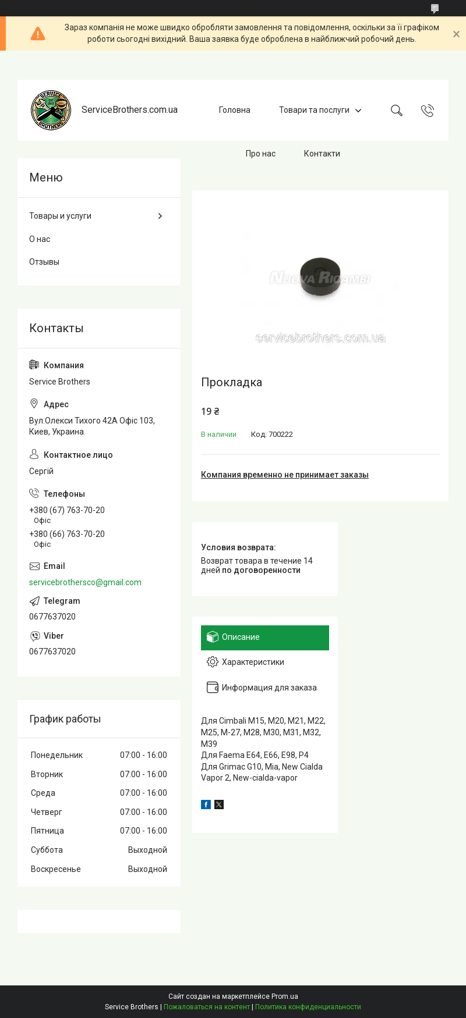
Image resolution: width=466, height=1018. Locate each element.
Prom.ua (284, 996)
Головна (234, 110)
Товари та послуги (314, 110)
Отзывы (44, 261)
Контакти (322, 153)
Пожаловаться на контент (207, 1007)
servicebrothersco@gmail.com (85, 582)
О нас (39, 239)
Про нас (261, 153)
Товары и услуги (60, 215)
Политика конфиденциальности (308, 1007)
